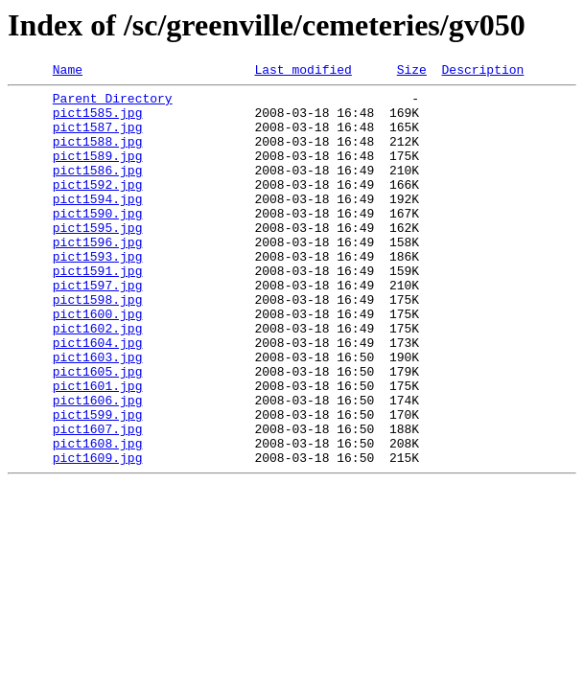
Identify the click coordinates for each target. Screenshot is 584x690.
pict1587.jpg (98, 138)
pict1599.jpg (98, 483)
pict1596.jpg (98, 276)
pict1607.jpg (98, 500)
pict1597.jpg (98, 327)
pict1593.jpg (98, 293)
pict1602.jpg (98, 379)
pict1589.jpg (98, 172)
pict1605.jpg (98, 431)
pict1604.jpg (98, 396)
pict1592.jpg (98, 207)
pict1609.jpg (98, 534)
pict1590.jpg (98, 241)
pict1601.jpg (98, 448)
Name (67, 71)
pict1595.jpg (98, 258)
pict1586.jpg (98, 189)
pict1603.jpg (98, 414)
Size (412, 71)
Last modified (302, 71)
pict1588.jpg (98, 155)
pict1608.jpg (98, 517)
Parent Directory (113, 103)
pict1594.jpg (98, 224)
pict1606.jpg (98, 465)
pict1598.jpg (98, 345)
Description (482, 71)
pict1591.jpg (98, 310)
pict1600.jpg (98, 362)
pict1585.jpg (98, 120)
